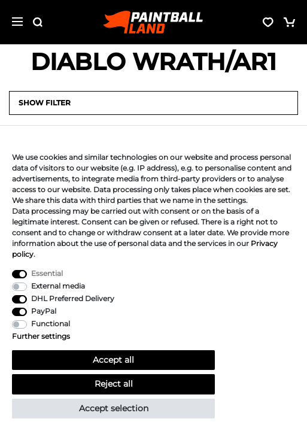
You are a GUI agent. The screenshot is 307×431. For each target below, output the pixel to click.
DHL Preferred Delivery (72, 298)
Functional (50, 323)
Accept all (113, 359)
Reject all (114, 383)
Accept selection (113, 408)
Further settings (41, 336)
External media (58, 285)
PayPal (43, 310)
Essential (47, 273)
